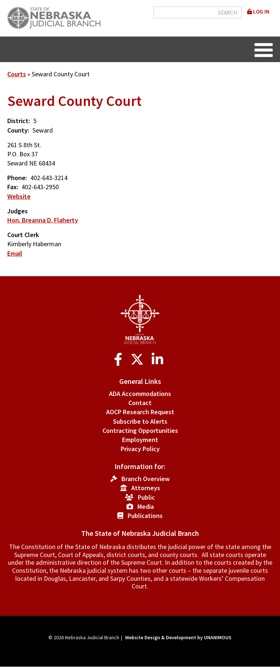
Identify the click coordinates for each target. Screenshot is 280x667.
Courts (16, 74)
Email (14, 253)
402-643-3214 (48, 178)
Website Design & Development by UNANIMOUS (178, 637)
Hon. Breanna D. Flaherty (42, 220)
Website (19, 196)
